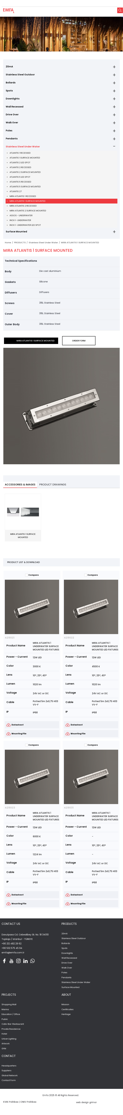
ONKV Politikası (28, 1104)
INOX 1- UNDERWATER (20, 222)
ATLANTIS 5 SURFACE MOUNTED (25, 188)
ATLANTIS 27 (16, 193)
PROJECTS (9, 997)
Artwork (6, 1046)
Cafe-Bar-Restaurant (13, 1026)
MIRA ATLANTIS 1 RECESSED (23, 198)
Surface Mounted (16, 233)
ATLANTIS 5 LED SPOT (20, 179)
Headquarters (9, 1068)
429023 (10, 810)
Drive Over (12, 115)
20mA (9, 66)
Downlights (12, 99)
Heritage (66, 1017)
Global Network (10, 1078)
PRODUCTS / (21, 244)
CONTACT (9, 1059)
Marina (5, 1012)
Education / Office (11, 1017)
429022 (69, 640)
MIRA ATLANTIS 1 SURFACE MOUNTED (27, 203)
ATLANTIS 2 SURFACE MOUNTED (25, 174)
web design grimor (86, 1105)
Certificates (68, 1012)
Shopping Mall (9, 1007)
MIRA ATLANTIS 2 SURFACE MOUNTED (28, 212)
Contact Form (9, 1083)
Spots (9, 91)
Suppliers (6, 1073)
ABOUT (66, 997)
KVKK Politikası (10, 1104)
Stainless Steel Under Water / (45, 244)
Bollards (10, 83)
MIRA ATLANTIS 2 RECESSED (23, 207)
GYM (4, 1051)
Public (5, 1021)
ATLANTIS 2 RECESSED (20, 169)
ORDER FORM (79, 342)
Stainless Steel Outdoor (20, 74)
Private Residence (11, 1031)
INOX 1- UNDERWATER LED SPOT (25, 227)
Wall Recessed (14, 107)
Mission (65, 1007)
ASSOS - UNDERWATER (21, 217)
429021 (9, 640)
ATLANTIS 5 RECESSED (20, 183)
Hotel (4, 1036)
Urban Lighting (9, 1041)
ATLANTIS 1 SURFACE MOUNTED (25, 159)
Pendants (11, 140)
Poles (9, 132)
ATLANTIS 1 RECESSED (20, 155)
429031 (69, 810)
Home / (9, 244)
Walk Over (11, 124)
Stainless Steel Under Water (22, 148)
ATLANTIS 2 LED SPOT (20, 164)
